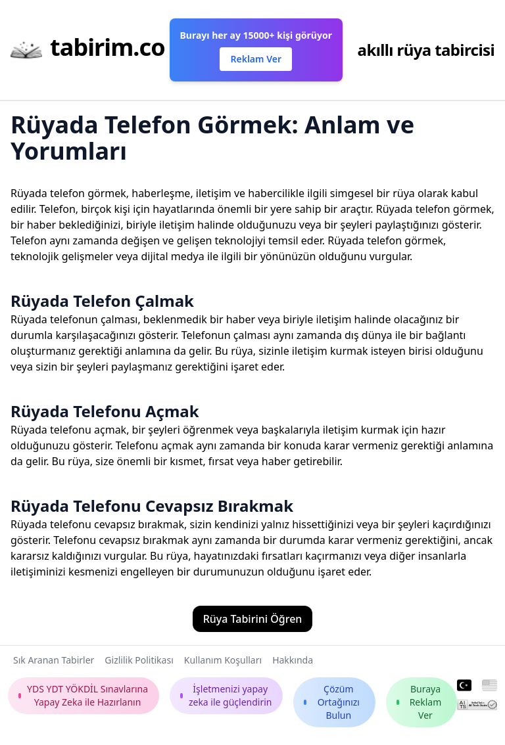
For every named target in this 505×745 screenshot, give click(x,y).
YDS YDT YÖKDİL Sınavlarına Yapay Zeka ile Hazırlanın (83, 695)
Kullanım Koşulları (223, 660)
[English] (489, 686)
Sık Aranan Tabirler (53, 660)
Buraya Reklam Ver (419, 702)
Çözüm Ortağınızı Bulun (332, 702)
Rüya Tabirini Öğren (252, 619)
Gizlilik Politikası (139, 660)
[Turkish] (464, 686)
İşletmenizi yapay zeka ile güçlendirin (226, 695)
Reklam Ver (255, 59)
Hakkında (292, 660)
